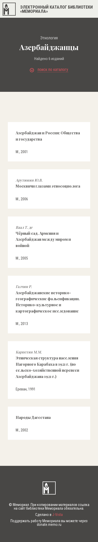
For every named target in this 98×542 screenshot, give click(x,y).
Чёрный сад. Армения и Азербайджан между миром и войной (43, 236)
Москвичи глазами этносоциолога (48, 183)
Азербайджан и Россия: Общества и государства (48, 135)
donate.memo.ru (49, 524)
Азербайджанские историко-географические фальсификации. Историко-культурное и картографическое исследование (48, 299)
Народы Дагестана (33, 417)
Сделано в (49, 514)
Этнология (49, 38)
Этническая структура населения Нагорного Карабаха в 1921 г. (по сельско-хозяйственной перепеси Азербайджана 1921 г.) (47, 364)
